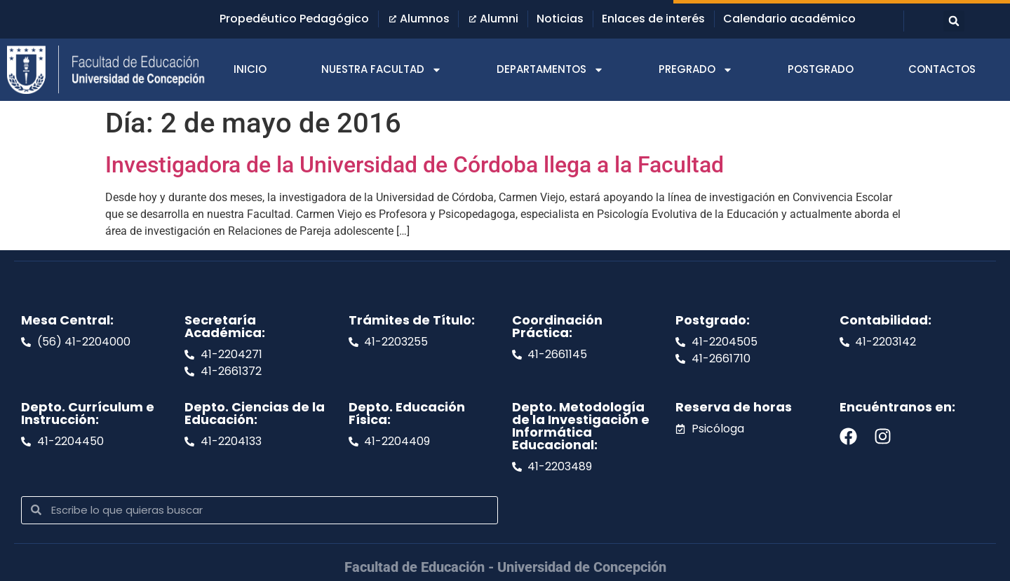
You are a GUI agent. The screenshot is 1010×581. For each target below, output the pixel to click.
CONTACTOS (942, 69)
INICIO (250, 69)
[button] (953, 21)
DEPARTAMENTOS (550, 69)
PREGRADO (696, 69)
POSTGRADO (821, 69)
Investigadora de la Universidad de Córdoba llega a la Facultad (414, 164)
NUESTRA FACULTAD (381, 69)
